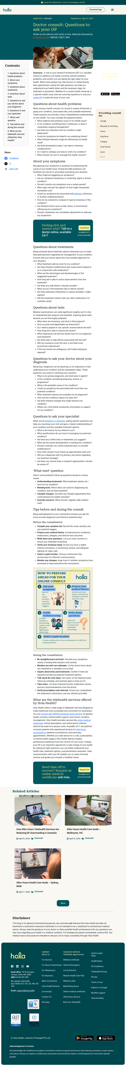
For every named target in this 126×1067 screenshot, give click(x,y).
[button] (112, 10)
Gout (102, 158)
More (63, 904)
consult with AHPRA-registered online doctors (61, 715)
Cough (103, 122)
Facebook (11, 159)
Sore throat (105, 148)
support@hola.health (26, 991)
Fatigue (103, 142)
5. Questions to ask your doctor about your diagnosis (16, 104)
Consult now (84, 229)
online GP (37, 98)
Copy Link (11, 169)
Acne (102, 153)
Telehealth (48, 19)
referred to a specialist (54, 422)
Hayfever (104, 137)
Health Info (37, 19)
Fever (102, 132)
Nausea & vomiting (109, 127)
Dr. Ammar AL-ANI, (41, 38)
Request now (84, 771)
